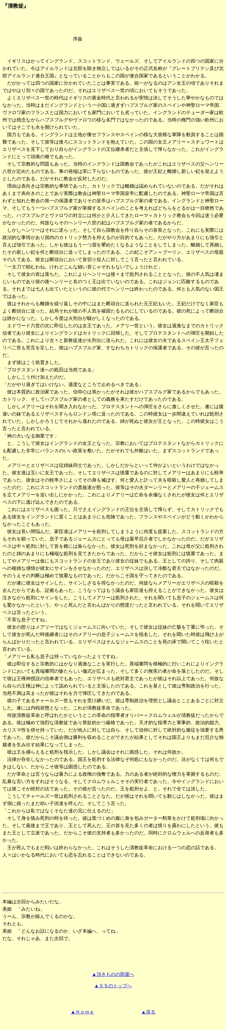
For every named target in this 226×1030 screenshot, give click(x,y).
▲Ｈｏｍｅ (82, 1011)
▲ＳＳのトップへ (113, 985)
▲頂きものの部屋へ (113, 974)
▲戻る (148, 1011)
